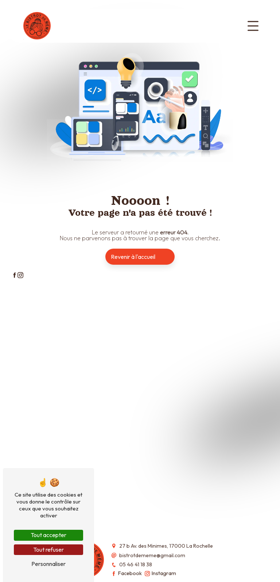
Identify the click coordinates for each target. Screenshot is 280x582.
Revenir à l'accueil (133, 256)
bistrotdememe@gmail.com (152, 555)
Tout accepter (48, 535)
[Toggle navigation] (253, 26)
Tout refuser (48, 549)
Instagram (160, 573)
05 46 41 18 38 (135, 564)
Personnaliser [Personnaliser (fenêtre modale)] (48, 563)
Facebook (126, 573)
